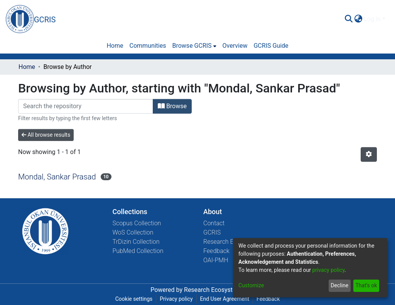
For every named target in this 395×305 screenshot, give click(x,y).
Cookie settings (134, 299)
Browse (172, 106)
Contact (214, 223)
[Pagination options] (369, 154)
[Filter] (85, 106)
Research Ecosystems (214, 289)
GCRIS (212, 232)
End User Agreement (224, 299)
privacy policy (328, 270)
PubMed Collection (138, 251)
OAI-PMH (215, 260)
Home (27, 66)
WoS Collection (133, 232)
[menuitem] (358, 19)
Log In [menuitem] (372, 19)
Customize (251, 285)
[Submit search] (348, 19)
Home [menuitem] (114, 45)
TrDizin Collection (136, 241)
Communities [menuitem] (147, 45)
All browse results (46, 135)
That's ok (366, 285)
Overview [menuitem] (235, 45)
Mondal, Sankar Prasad (57, 176)
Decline (339, 285)
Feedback (216, 251)
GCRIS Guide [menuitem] (270, 45)
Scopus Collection (137, 223)
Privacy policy (176, 299)
